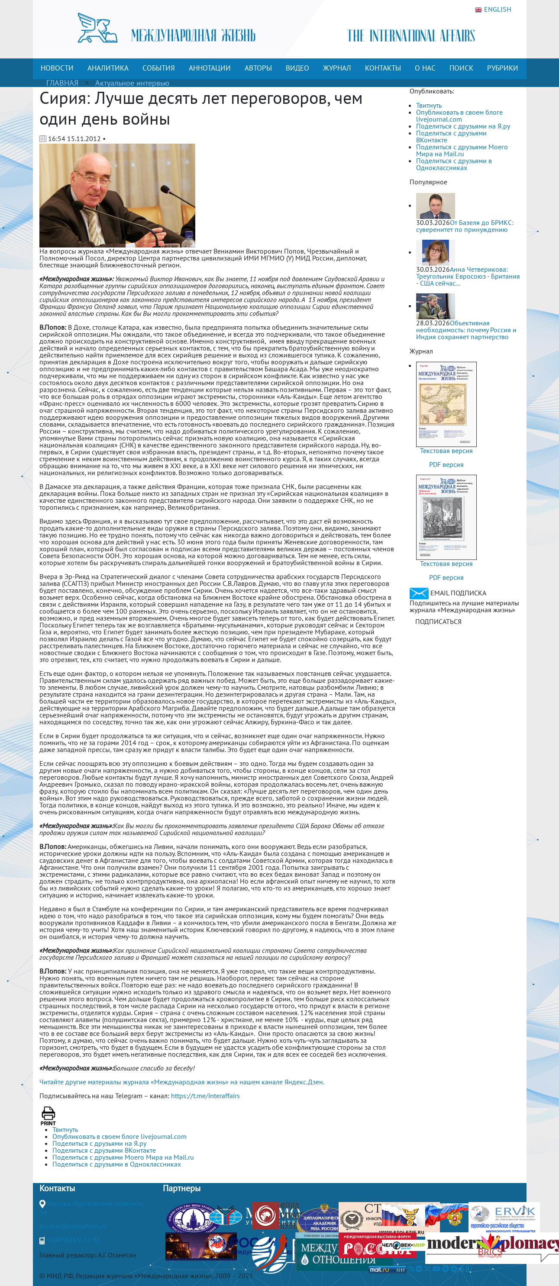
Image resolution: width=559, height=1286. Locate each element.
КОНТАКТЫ (383, 68)
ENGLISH (493, 9)
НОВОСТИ (57, 68)
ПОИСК (461, 68)
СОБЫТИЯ (158, 68)
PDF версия (446, 464)
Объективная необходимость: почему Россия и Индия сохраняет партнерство (466, 329)
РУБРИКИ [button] (502, 68)
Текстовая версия (446, 450)
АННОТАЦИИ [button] (210, 68)
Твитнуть (429, 105)
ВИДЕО (297, 68)
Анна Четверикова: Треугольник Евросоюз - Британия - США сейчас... (468, 276)
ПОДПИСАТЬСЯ (438, 621)
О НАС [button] (425, 68)
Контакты (57, 1188)
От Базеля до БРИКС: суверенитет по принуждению (465, 226)
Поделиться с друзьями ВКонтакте (451, 136)
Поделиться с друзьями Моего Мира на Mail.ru (462, 150)
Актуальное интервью (132, 83)
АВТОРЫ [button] (258, 68)
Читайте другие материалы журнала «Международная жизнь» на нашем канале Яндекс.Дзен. (181, 1081)
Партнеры (181, 1188)
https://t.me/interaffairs (205, 1095)
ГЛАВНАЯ (62, 83)
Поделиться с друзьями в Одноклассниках (454, 164)
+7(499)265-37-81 (73, 1239)
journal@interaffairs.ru (73, 1226)
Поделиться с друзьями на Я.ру (463, 126)
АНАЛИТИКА (108, 68)
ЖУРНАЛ (337, 68)
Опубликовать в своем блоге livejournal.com (459, 115)
